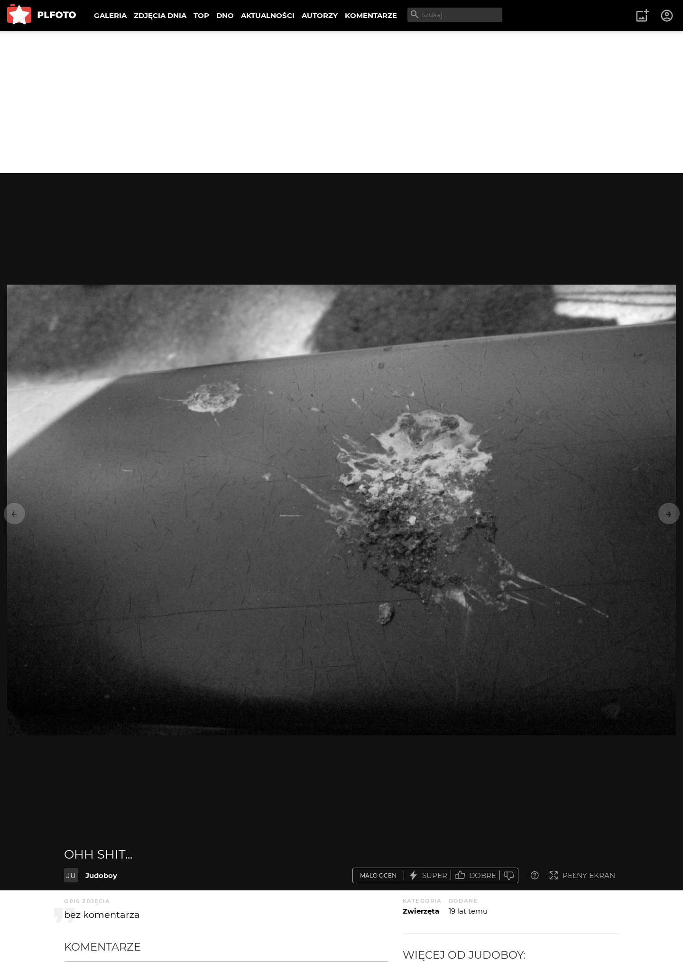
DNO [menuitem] (225, 15)
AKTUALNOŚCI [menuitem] (268, 15)
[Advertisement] (341, 102)
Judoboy (101, 875)
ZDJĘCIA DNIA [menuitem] (160, 15)
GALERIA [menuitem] (110, 15)
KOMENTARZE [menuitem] (371, 15)
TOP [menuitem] (201, 15)
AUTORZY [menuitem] (320, 15)
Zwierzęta (421, 911)
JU (71, 875)
